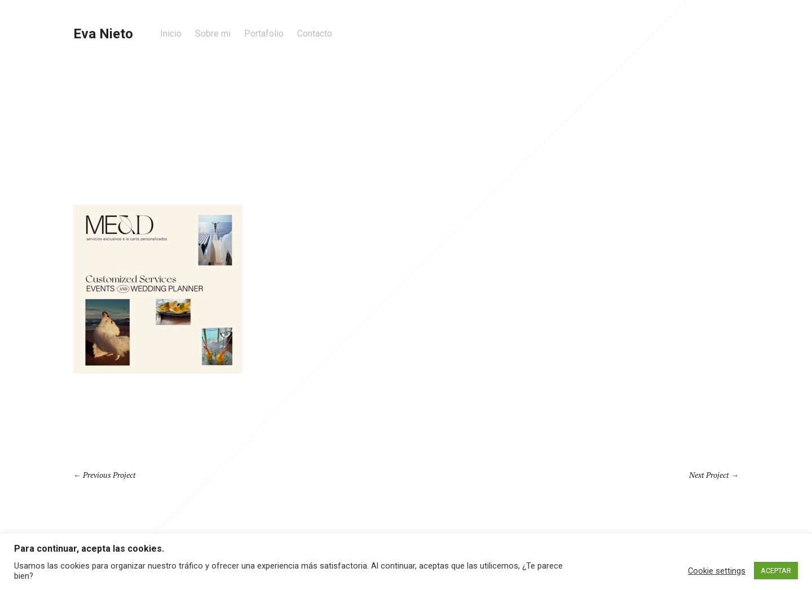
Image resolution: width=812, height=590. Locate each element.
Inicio (171, 33)
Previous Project (109, 474)
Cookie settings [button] (716, 571)
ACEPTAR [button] (776, 570)
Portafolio (264, 33)
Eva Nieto (103, 34)
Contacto (314, 33)
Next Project (709, 474)
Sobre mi (213, 33)
